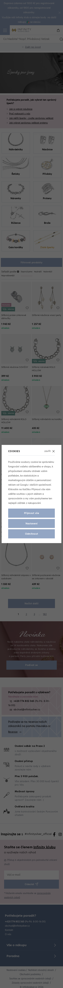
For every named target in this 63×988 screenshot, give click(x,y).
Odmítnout (31, 533)
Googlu (24, 484)
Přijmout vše (31, 513)
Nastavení (32, 523)
